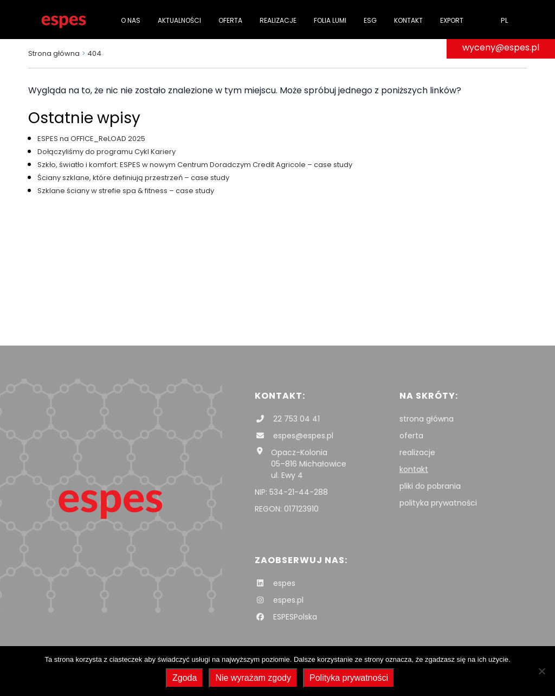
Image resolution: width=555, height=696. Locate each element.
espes (275, 583)
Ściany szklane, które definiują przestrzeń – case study (133, 178)
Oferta (230, 20)
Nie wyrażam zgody (253, 677)
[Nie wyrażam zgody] (541, 671)
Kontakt (408, 20)
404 (94, 53)
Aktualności (179, 20)
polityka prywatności (438, 502)
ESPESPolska (286, 616)
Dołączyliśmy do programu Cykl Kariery (106, 151)
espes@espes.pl (294, 435)
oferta (411, 435)
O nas (130, 20)
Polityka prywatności (348, 677)
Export (451, 20)
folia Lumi (330, 20)
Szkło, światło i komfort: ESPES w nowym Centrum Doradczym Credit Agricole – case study (194, 164)
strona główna (426, 418)
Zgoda (184, 677)
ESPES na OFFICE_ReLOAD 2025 (91, 138)
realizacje (417, 452)
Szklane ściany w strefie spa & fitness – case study (125, 191)
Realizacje (278, 20)
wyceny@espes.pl (500, 47)
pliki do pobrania (430, 486)
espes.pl (279, 600)
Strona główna (54, 53)
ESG (370, 20)
